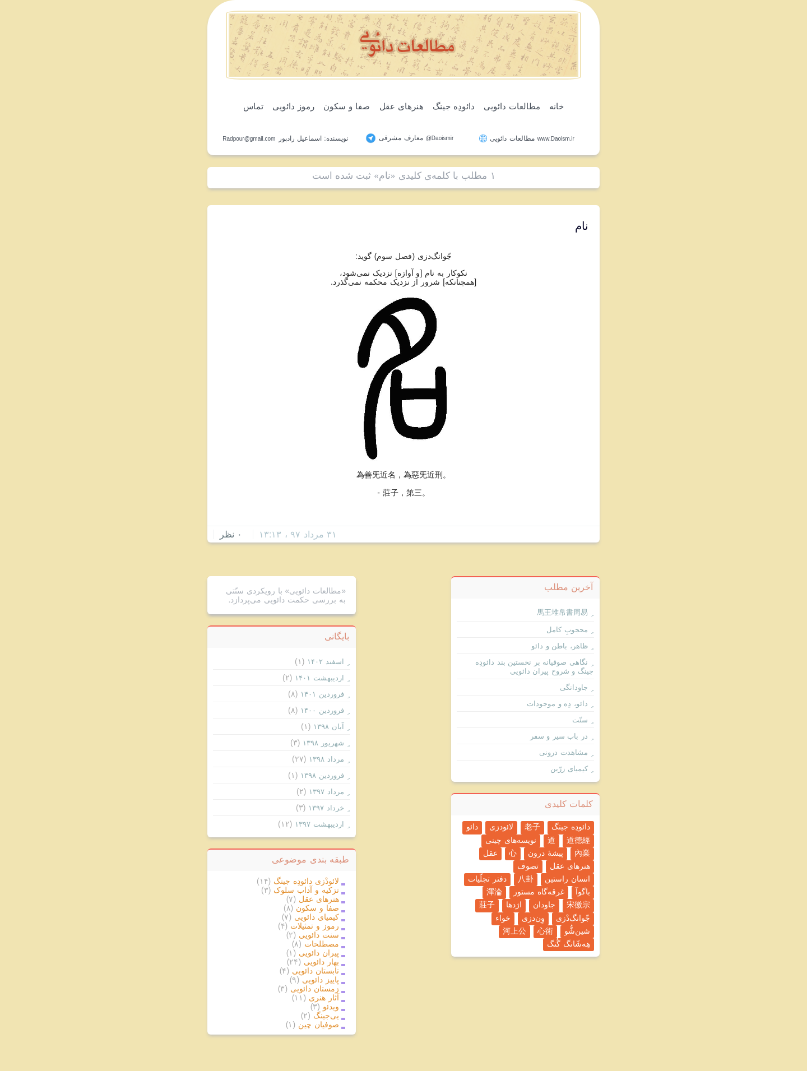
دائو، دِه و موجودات (557, 703)
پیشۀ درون (545, 853)
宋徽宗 (578, 904)
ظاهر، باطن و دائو (559, 646)
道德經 (578, 840)
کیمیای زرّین (569, 768)
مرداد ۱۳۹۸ (326, 759)
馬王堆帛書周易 (562, 612)
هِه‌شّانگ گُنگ (568, 943)
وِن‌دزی (533, 918)
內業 (582, 853)
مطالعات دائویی (512, 106)
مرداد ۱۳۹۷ (326, 791)
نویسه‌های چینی (510, 840)
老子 (532, 826)
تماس (253, 106)
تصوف (528, 865)
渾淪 (494, 891)
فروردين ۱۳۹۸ (322, 775)
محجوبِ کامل (567, 629)
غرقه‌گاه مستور (538, 891)
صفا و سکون (346, 106)
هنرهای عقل (401, 106)
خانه (556, 106)
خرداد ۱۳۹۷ (326, 808)
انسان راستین (567, 878)
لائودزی (501, 826)
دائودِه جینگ (454, 106)
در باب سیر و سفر (559, 736)
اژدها (514, 904)
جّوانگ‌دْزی (573, 918)
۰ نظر (231, 534)
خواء (503, 918)
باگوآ (583, 891)
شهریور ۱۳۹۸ (323, 743)
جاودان (544, 904)
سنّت (580, 720)
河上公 (514, 930)
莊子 (487, 904)
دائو (472, 826)
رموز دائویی (293, 106)
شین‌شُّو (577, 930)
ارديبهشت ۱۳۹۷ (319, 824)
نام (581, 226)
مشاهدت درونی (563, 752)
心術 (545, 930)
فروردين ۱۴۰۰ (322, 710)
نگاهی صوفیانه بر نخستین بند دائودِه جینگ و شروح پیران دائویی (534, 666)
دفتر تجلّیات (487, 878)
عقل (490, 853)
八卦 (526, 878)
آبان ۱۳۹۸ (328, 726)
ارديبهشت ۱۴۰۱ (319, 678)
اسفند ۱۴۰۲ (325, 661)
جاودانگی (574, 687)
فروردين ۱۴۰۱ (322, 694)
